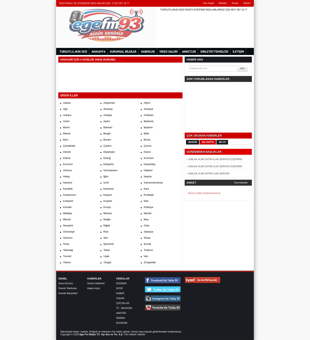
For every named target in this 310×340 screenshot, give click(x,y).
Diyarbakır (109, 151)
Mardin (148, 213)
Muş (146, 219)
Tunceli (67, 256)
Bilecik (67, 133)
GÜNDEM (121, 283)
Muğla (106, 219)
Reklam (223, 3)
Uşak (106, 256)
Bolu (65, 139)
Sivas (66, 243)
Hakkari (148, 170)
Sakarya (148, 231)
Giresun (67, 170)
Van (146, 256)
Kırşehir (107, 200)
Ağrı (65, 108)
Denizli (67, 151)
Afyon (147, 102)
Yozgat (107, 262)
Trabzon (148, 250)
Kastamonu (69, 194)
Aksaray (108, 108)
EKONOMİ (121, 323)
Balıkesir (149, 121)
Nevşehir (68, 225)
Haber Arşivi (93, 288)
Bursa (147, 139)
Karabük (68, 188)
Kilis (146, 200)
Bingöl (107, 133)
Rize (106, 231)
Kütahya (148, 207)
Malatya (67, 213)
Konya (107, 207)
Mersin (67, 219)
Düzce (147, 151)
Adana (67, 102)
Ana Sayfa (208, 3)
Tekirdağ (68, 250)
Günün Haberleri (96, 283)
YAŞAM (120, 298)
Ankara (67, 115)
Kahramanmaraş (153, 182)
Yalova (67, 262)
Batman (107, 127)
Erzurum (68, 164)
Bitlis (146, 133)
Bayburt (148, 127)
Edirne (67, 158)
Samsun (68, 237)
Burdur (107, 139)
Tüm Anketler (241, 182)
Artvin (66, 121)
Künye (235, 3)
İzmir (106, 182)
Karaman (108, 188)
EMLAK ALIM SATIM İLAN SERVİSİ (209, 173)
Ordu (146, 225)
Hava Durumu (65, 283)
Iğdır (106, 176)
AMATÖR (121, 313)
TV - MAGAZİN (124, 308)
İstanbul (67, 182)
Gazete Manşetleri (68, 293)
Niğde (106, 225)
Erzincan (149, 158)
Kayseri (107, 194)
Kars (146, 188)
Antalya (107, 115)
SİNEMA (120, 318)
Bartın (66, 127)
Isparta (148, 176)
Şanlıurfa (108, 243)
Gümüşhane (110, 170)
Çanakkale (69, 145)
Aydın (106, 121)
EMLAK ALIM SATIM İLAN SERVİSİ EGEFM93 (215, 159)
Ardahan (148, 115)
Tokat (106, 250)
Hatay (66, 176)
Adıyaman (109, 102)
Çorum (147, 145)
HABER (120, 293)
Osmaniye (69, 231)
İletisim (247, 3)
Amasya (148, 108)
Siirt (105, 237)
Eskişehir (108, 164)
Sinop (147, 237)
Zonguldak (150, 262)
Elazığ (107, 158)
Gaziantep (149, 164)
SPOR (119, 288)
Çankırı (107, 145)
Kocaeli (67, 207)
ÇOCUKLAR (122, 303)
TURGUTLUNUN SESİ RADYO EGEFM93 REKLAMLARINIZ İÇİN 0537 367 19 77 (203, 9)
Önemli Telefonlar (67, 288)
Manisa (107, 213)
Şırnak (147, 243)
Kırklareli (68, 200)
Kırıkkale (149, 194)
